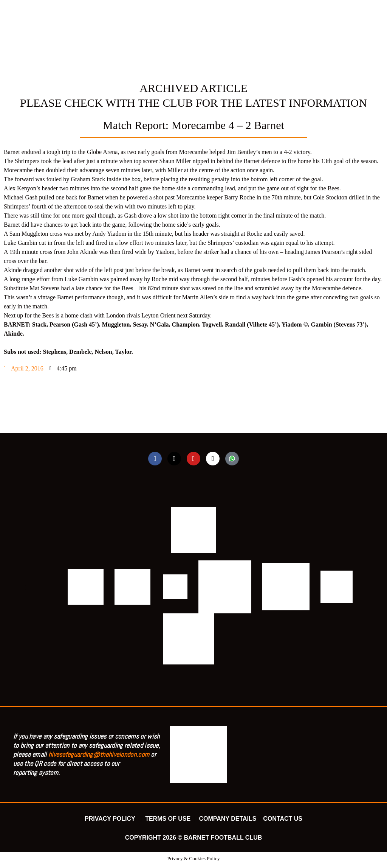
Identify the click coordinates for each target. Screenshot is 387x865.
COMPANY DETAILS (227, 818)
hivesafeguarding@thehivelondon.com (98, 754)
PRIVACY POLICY (111, 818)
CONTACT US (282, 818)
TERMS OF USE (168, 818)
